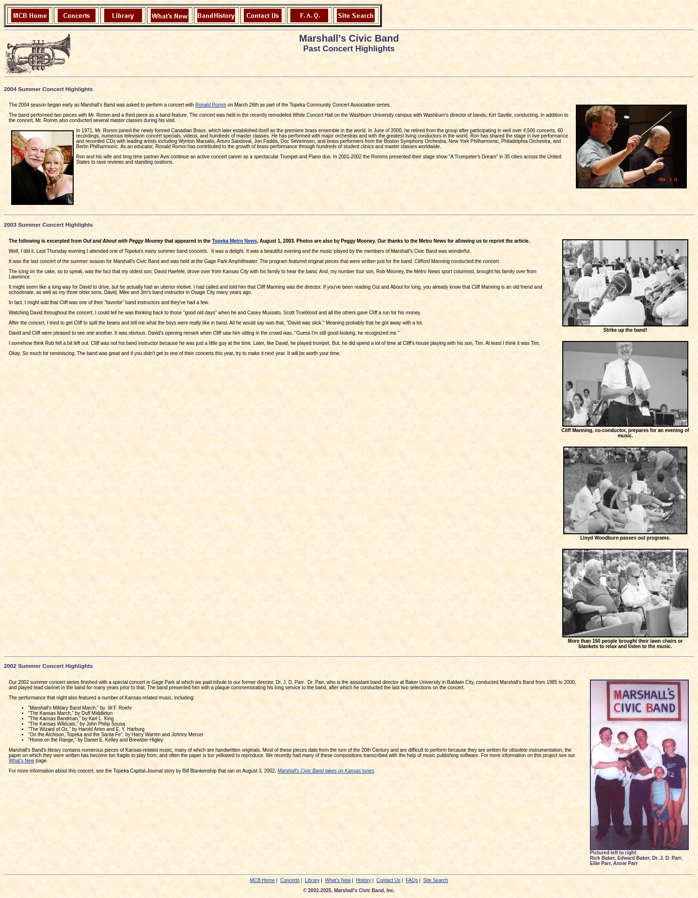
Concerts (290, 880)
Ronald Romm (210, 105)
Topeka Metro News (234, 241)
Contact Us (388, 880)
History (363, 880)
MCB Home (262, 880)
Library (312, 880)
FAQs (412, 880)
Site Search (435, 880)
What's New (21, 760)
